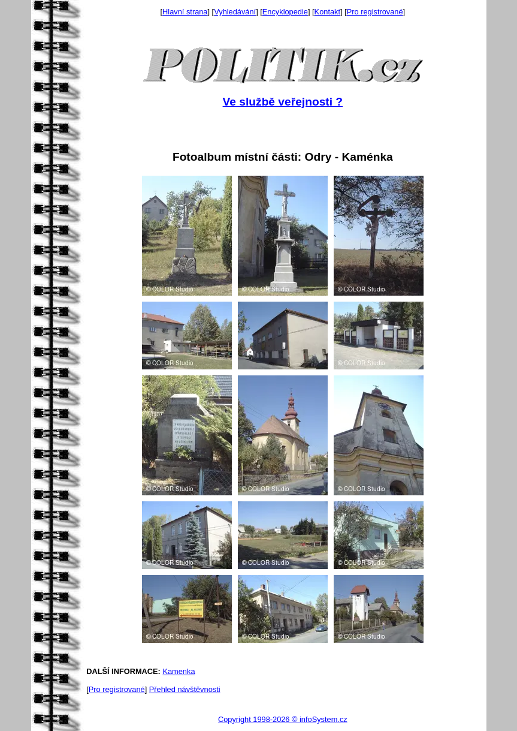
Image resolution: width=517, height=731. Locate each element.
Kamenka (178, 671)
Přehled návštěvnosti (184, 689)
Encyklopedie (285, 11)
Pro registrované (375, 11)
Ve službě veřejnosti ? (283, 101)
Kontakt (327, 11)
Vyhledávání (235, 11)
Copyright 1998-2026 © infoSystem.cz (282, 719)
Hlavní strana (184, 11)
